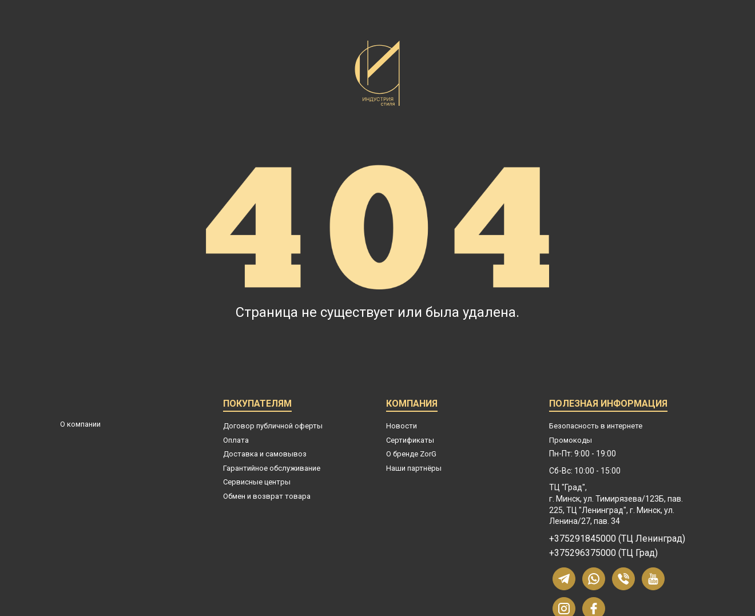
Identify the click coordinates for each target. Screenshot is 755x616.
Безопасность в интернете (595, 426)
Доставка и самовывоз (265, 454)
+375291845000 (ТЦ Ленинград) (617, 539)
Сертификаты (410, 440)
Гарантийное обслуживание (271, 468)
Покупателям (257, 405)
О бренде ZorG (411, 454)
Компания (412, 405)
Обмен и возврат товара (267, 496)
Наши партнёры (414, 468)
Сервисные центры (257, 482)
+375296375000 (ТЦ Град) (603, 553)
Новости (401, 426)
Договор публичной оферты (273, 426)
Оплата (236, 440)
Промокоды (570, 440)
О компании (80, 424)
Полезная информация (608, 405)
